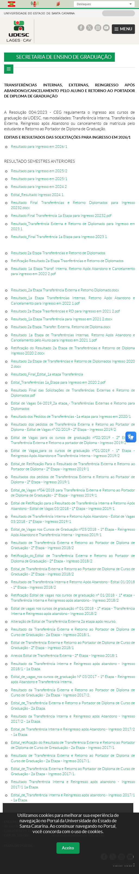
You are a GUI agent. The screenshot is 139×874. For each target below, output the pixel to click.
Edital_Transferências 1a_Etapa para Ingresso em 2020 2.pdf (58, 382)
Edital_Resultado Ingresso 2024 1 (37, 195)
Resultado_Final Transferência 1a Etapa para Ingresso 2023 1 (59, 237)
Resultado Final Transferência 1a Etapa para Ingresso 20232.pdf (61, 216)
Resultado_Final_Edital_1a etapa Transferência (47, 374)
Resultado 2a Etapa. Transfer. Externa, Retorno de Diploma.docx (60, 327)
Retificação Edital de (28, 595)
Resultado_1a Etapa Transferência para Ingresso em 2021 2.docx (61, 319)
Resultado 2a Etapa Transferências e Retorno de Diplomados (58, 253)
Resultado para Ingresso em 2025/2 (39, 171)
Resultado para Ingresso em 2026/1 (39, 147)
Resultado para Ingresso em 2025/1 (39, 179)
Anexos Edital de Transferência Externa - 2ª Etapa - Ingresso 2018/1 (64, 656)
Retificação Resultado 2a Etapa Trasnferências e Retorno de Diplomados (67, 261)
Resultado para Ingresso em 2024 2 (39, 187)
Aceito (68, 848)
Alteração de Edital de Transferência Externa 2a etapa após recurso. (63, 621)
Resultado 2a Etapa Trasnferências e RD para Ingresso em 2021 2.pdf (65, 311)
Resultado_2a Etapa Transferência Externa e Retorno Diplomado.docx (65, 290)
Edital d (17, 643)
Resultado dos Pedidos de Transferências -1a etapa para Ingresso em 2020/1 (71, 417)
